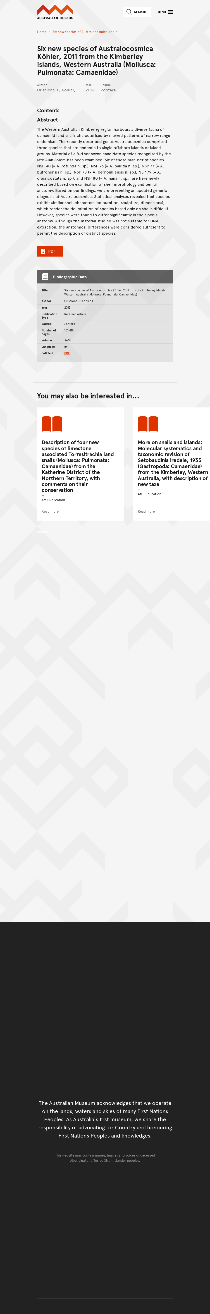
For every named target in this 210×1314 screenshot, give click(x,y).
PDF (48, 251)
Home (41, 31)
